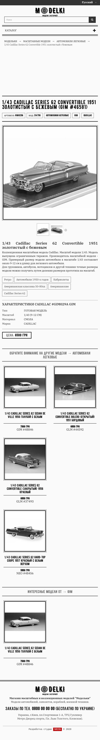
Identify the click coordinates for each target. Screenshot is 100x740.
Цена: (10, 335)
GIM (76, 115)
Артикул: (13, 115)
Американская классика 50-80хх (24, 286)
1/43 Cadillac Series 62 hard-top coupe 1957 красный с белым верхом (25, 560)
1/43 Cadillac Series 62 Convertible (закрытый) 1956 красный (25, 488)
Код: (35, 115)
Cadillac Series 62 (14, 293)
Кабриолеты (61, 279)
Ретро (7, 279)
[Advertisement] (50, 72)
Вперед (65, 230)
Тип (4, 310)
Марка (6, 323)
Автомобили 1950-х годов (32, 279)
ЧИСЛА (57, 729)
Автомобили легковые (57, 115)
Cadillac (87, 115)
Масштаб (8, 315)
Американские (59, 286)
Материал (8, 319)
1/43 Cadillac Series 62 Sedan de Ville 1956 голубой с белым (25, 415)
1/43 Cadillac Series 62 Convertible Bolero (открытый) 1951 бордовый (75, 416)
